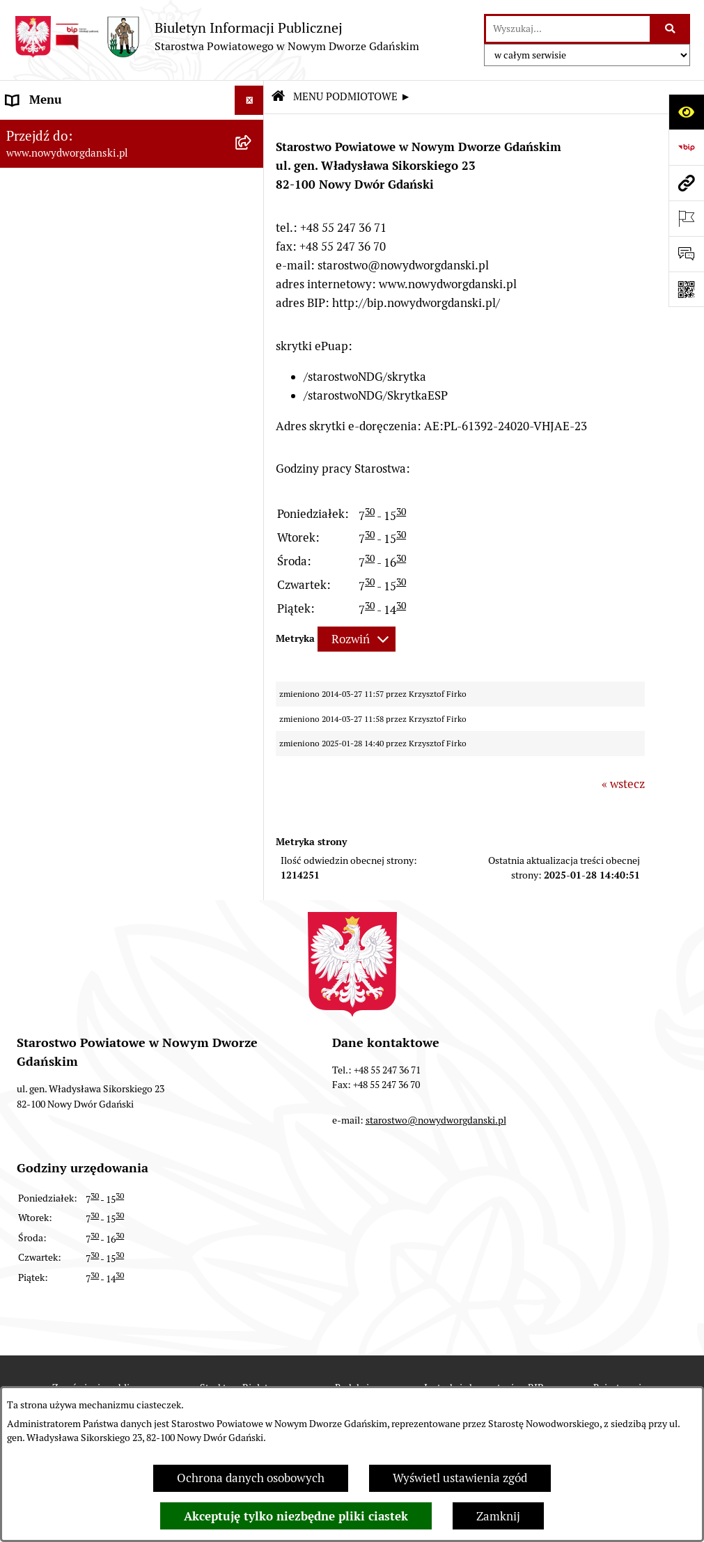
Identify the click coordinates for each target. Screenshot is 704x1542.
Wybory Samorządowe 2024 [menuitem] (78, 515)
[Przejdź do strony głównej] (216, 36)
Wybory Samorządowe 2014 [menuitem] (78, 574)
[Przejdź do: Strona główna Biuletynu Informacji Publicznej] (278, 97)
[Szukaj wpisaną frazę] (671, 29)
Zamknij (498, 1516)
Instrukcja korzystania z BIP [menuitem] (79, 426)
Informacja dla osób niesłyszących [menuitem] (96, 633)
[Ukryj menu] (250, 101)
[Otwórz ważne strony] (686, 218)
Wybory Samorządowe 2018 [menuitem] (78, 545)
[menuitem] (132, 131)
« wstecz (623, 784)
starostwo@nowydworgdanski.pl (436, 1120)
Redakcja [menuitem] (30, 456)
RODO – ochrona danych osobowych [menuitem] (101, 486)
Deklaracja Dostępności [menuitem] (68, 663)
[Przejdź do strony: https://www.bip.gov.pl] (686, 147)
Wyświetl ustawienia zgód (460, 1478)
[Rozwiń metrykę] (357, 639)
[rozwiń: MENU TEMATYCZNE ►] (252, 365)
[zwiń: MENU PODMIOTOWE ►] (252, 130)
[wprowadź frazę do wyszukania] (568, 29)
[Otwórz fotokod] (686, 289)
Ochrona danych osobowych (250, 1478)
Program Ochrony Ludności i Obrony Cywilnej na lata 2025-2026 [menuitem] (102, 731)
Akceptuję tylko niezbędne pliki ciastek (296, 1516)
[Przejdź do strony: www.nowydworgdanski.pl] (686, 182)
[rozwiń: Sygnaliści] (252, 693)
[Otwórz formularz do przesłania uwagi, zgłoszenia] (686, 254)
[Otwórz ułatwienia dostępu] (686, 111)
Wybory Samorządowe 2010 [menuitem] (78, 604)
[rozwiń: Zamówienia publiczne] (252, 397)
